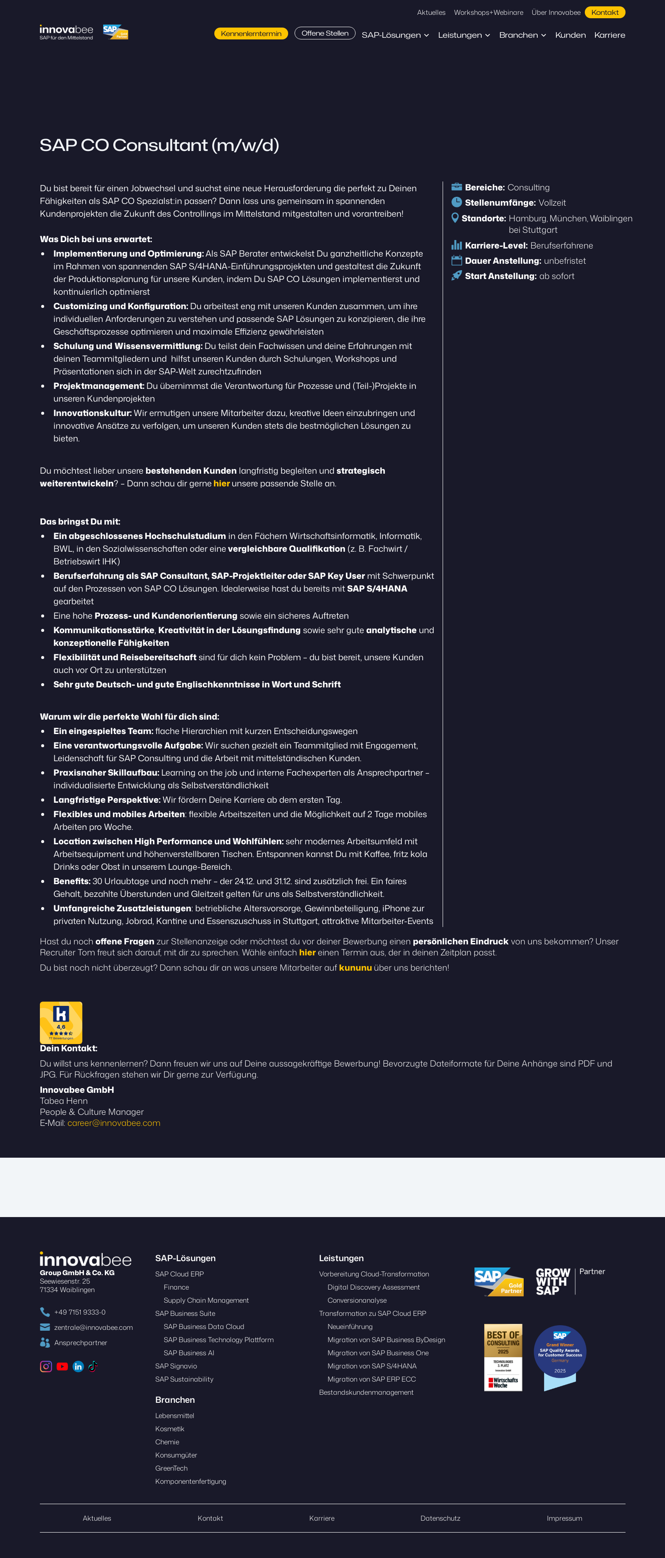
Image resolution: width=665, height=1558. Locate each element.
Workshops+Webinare (488, 12)
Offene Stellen (325, 33)
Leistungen (460, 35)
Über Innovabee (556, 12)
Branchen (518, 35)
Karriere (610, 35)
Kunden (571, 35)
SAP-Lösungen (391, 35)
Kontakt (605, 12)
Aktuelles (431, 12)
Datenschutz (440, 1518)
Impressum (564, 1518)
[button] (396, 35)
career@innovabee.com (113, 1122)
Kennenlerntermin (251, 33)
